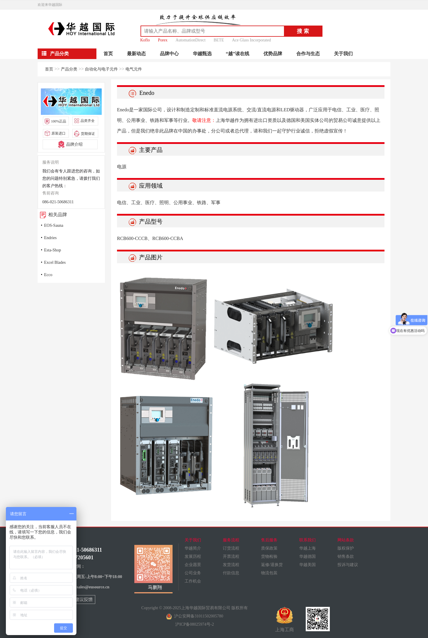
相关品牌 (52, 214)
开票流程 (231, 556)
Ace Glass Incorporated (251, 40)
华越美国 (307, 565)
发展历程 (193, 556)
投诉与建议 (347, 565)
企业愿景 (193, 565)
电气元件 (134, 69)
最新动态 (136, 53)
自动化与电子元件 (101, 69)
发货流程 (231, 565)
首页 (108, 53)
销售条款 (345, 556)
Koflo (145, 40)
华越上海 (307, 548)
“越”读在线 (237, 53)
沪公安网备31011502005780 (194, 616)
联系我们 (307, 540)
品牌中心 (169, 53)
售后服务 (269, 540)
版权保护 (345, 548)
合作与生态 (308, 53)
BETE (219, 40)
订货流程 (231, 548)
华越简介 (193, 548)
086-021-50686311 (58, 202)
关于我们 (343, 53)
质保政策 (269, 548)
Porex (163, 40)
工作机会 (193, 581)
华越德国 (307, 556)
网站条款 (345, 540)
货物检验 (269, 556)
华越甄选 (202, 53)
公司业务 (193, 573)
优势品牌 (272, 53)
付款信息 (231, 573)
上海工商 (284, 619)
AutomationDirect (190, 40)
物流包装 (269, 573)
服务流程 (231, 540)
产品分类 (69, 69)
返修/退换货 (272, 565)
